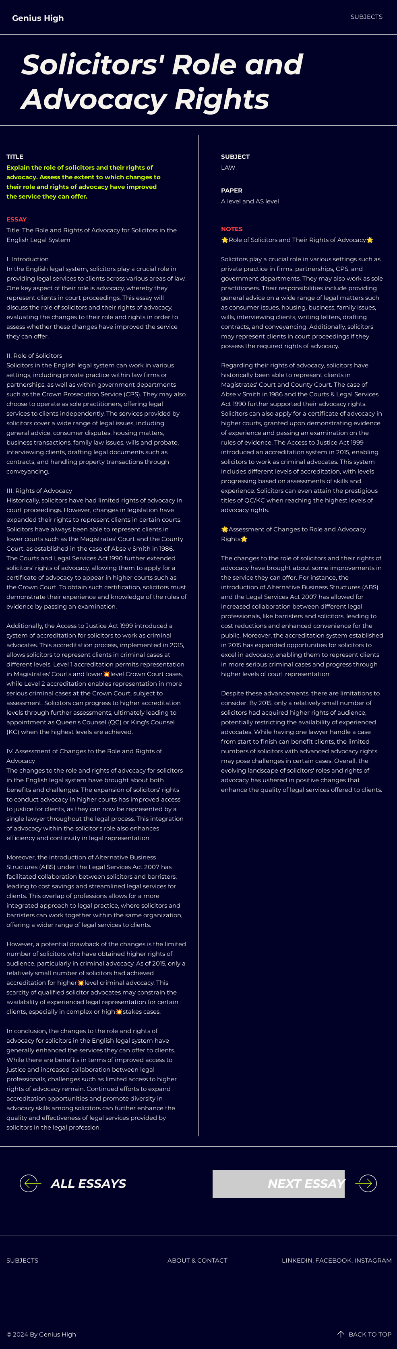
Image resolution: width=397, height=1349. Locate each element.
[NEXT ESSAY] (279, 1184)
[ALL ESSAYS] (117, 1184)
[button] (367, 16)
